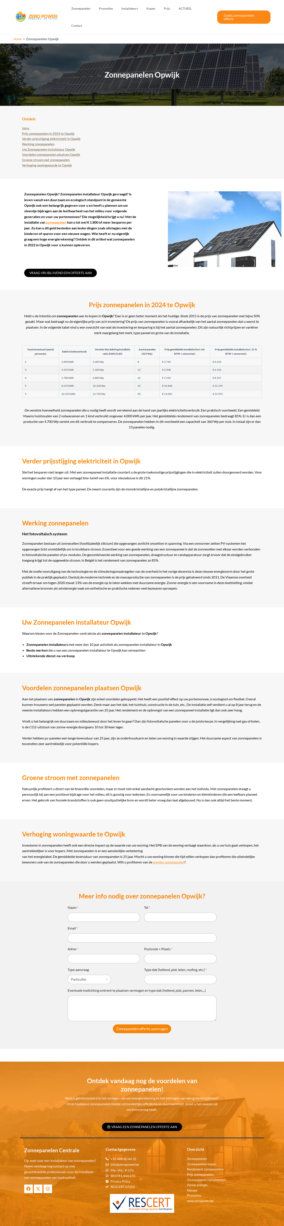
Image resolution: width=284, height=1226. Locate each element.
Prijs (170, 9)
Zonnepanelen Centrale (158, 1220)
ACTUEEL (185, 9)
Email (73, 915)
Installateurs (138, 9)
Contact (203, 9)
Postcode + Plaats (158, 936)
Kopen (156, 9)
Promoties (117, 9)
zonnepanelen (56, 209)
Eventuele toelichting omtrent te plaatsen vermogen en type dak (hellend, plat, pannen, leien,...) (137, 977)
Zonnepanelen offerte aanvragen (142, 1016)
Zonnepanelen (94, 9)
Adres (73, 936)
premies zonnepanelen (169, 849)
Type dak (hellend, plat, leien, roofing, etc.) (175, 957)
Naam (73, 895)
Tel (147, 895)
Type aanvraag (78, 957)
